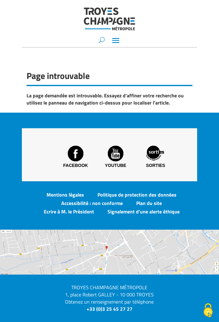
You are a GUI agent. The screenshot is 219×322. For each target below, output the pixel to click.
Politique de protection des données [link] (137, 194)
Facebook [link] (75, 157)
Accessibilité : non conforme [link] (92, 203)
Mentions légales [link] (65, 194)
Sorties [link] (155, 157)
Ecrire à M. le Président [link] (69, 211)
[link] (109, 18)
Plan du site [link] (149, 203)
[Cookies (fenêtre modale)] (208, 311)
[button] (116, 40)
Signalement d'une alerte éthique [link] (143, 211)
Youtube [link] (115, 157)
